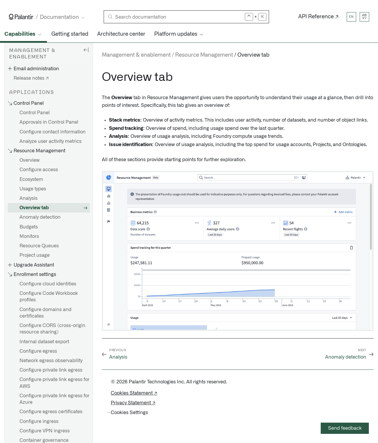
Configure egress (38, 351)
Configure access (38, 169)
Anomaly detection (40, 217)
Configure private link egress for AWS (54, 382)
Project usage (34, 255)
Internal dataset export (44, 341)
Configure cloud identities (47, 284)
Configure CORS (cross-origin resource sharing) (52, 328)
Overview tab (34, 207)
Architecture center (121, 34)
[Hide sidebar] (86, 49)
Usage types (32, 189)
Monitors (29, 236)
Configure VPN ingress (44, 431)
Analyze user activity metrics (50, 141)
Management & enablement (136, 55)
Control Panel (34, 112)
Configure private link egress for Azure (54, 399)
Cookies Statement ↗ (134, 393)
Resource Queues (39, 245)
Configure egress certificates (50, 411)
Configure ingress (38, 421)
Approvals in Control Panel (48, 122)
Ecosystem (31, 179)
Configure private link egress (50, 370)
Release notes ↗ (31, 78)
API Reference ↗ (318, 16)
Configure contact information (52, 132)
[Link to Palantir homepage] (21, 17)
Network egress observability (50, 360)
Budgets (28, 227)
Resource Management (204, 55)
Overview (29, 160)
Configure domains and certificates (45, 312)
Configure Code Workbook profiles (48, 296)
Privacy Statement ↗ (133, 403)
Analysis (28, 198)
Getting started (69, 34)
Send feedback (345, 428)
